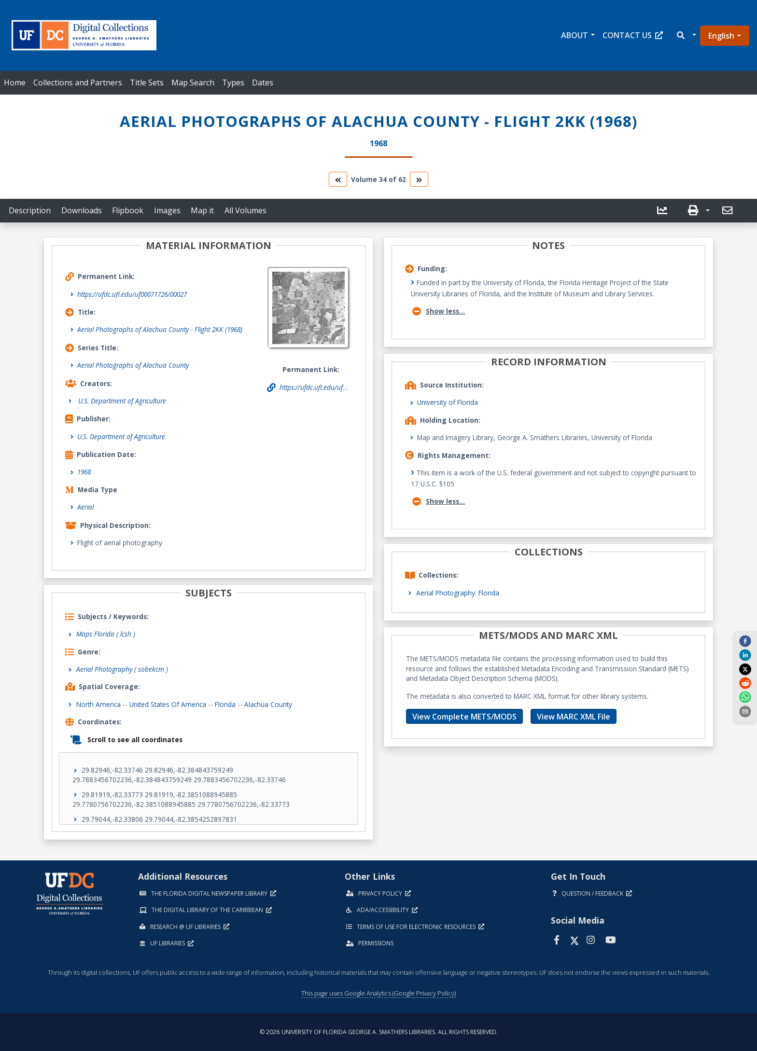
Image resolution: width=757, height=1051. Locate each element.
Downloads (81, 210)
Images (167, 210)
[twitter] (745, 669)
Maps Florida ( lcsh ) (105, 633)
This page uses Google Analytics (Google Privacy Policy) (378, 993)
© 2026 (379, 1032)
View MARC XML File (573, 716)
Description (30, 210)
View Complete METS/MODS (464, 716)
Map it (202, 210)
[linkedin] (745, 655)
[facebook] (745, 641)
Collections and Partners (77, 82)
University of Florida (447, 402)
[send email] (745, 711)
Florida (225, 704)
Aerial (85, 507)
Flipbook (127, 210)
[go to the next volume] (419, 179)
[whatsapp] (745, 697)
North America (98, 704)
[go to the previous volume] (338, 179)
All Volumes (245, 210)
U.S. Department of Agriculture (121, 436)
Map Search (192, 82)
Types (233, 82)
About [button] (574, 35)
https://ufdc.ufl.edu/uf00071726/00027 (132, 294)
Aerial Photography (122, 669)
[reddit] (745, 683)
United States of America (167, 704)
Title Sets (147, 82)
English (721, 35)
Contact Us (633, 35)
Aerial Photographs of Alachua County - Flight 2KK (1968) (159, 329)
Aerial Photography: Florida (457, 592)
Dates (262, 82)
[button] (686, 35)
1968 (84, 471)
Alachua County (268, 704)
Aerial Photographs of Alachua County (133, 365)
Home (15, 82)
